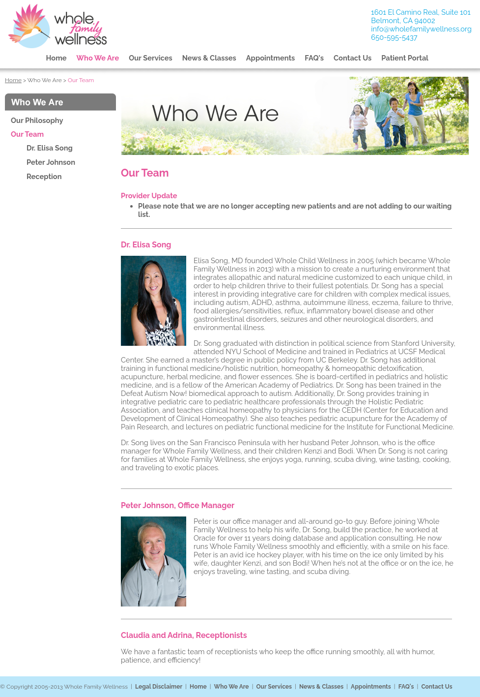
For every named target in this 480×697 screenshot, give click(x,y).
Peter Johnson (51, 162)
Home (56, 58)
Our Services (150, 58)
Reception (44, 176)
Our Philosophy (37, 120)
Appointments (270, 58)
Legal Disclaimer (158, 686)
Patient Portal (404, 58)
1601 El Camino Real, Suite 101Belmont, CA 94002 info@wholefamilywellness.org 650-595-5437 (421, 24)
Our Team (27, 134)
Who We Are (98, 58)
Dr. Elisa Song (50, 148)
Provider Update (149, 195)
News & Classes (209, 58)
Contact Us (352, 58)
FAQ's (314, 58)
